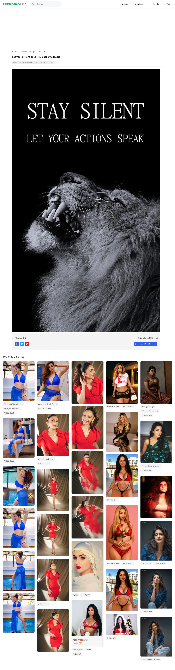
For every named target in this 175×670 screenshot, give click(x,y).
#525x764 (77, 654)
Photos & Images (28, 51)
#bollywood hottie (11, 408)
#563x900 (85, 595)
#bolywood (146, 563)
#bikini (88, 649)
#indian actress (44, 408)
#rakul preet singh (46, 459)
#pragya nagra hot (150, 411)
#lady (75, 595)
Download (145, 344)
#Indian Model (113, 563)
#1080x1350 (9, 461)
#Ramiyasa (77, 649)
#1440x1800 (160, 563)
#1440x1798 (147, 611)
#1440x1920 (147, 470)
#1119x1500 (112, 500)
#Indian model (113, 406)
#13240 (42, 51)
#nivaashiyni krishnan (151, 466)
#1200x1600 (128, 406)
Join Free (166, 4)
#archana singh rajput (13, 404)
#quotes (17, 62)
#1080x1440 (43, 463)
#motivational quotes (32, 62)
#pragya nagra (148, 406)
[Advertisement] (87, 27)
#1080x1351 (9, 413)
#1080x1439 (43, 604)
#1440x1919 (147, 415)
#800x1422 (49, 62)
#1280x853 (111, 638)
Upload (138, 4)
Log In (156, 4)
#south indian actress (151, 659)
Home (14, 51)
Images (125, 4)
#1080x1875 (128, 563)
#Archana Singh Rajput (47, 404)
